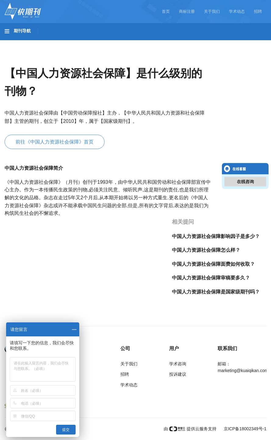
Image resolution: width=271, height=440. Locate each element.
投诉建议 (177, 374)
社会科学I (246, 43)
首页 (166, 11)
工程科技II (84, 43)
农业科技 (117, 43)
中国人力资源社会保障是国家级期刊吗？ (216, 291)
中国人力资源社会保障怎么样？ (206, 250)
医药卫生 (148, 43)
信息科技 (179, 43)
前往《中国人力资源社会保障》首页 (55, 141)
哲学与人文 (212, 43)
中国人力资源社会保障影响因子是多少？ (216, 236)
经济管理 (53, 60)
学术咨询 (177, 363)
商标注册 (187, 11)
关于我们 (212, 11)
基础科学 (20, 43)
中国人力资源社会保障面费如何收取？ (213, 264)
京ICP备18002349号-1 (244, 428)
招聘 (258, 11)
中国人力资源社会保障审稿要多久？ (211, 277)
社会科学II (21, 60)
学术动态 (237, 11)
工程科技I (52, 43)
